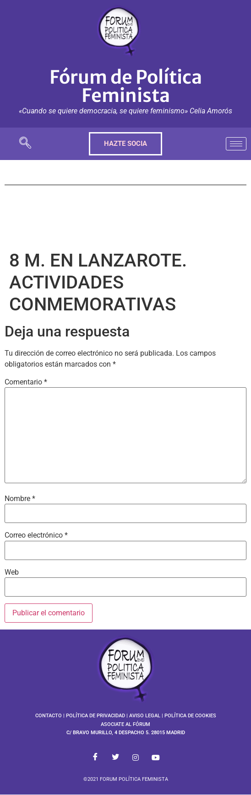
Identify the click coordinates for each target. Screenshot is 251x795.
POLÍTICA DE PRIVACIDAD (95, 716)
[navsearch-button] (25, 144)
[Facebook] (95, 757)
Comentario (26, 382)
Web (12, 572)
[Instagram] (135, 757)
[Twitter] (115, 757)
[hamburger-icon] (236, 143)
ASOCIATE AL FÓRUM (125, 724)
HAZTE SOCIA (125, 143)
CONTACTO (48, 716)
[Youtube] (156, 757)
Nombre (20, 498)
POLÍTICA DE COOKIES (190, 716)
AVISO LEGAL (144, 716)
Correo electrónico (36, 535)
